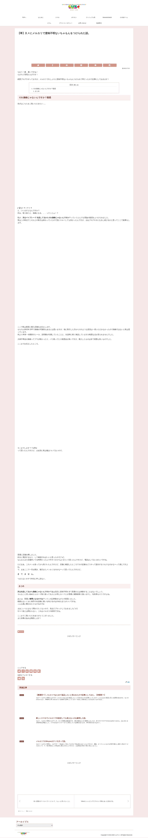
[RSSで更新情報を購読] (23, 678)
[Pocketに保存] (81, 65)
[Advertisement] (74, 49)
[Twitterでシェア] (38, 65)
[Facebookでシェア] (52, 65)
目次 (71, 85)
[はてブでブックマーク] (67, 65)
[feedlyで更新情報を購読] (19, 678)
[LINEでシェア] (95, 65)
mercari (20, 631)
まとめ (37, 91)
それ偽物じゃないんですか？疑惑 (44, 89)
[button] (110, 65)
